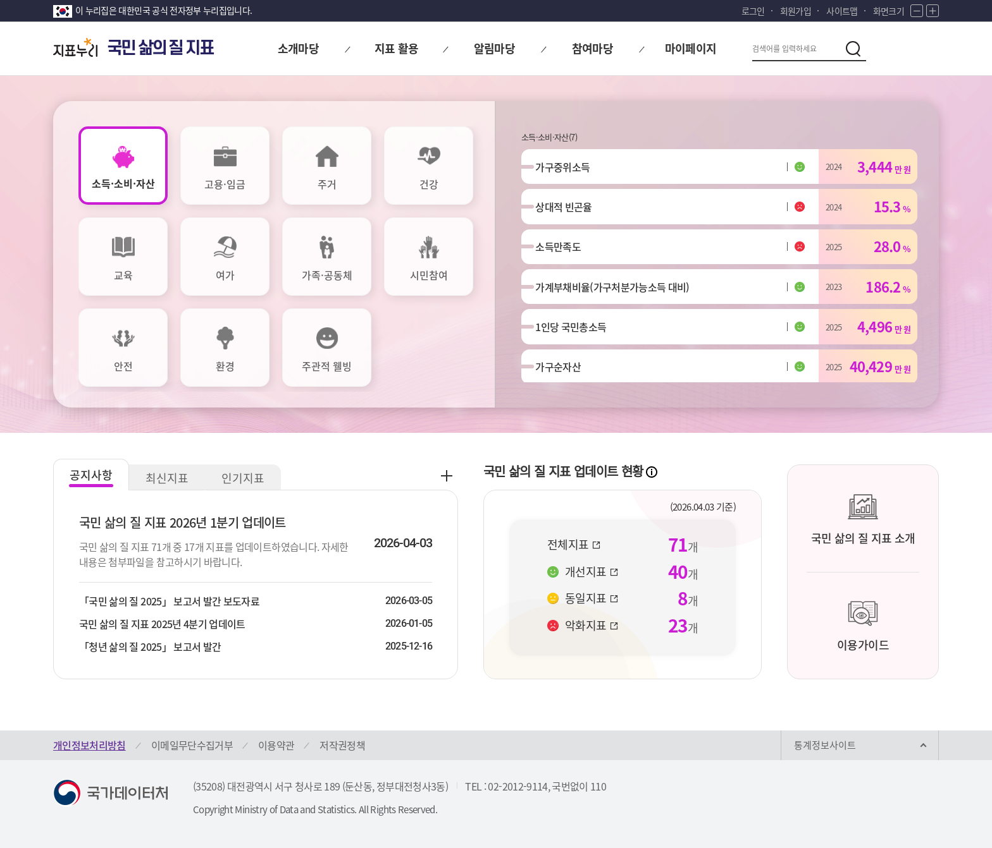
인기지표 (242, 478)
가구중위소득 (567, 168)
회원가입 (795, 10)
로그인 (753, 10)
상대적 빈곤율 (568, 211)
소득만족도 (563, 254)
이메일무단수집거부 (192, 745)
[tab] (123, 165)
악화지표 (591, 625)
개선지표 (591, 572)
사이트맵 (841, 10)
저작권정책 (342, 745)
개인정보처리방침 (89, 745)
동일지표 (591, 598)
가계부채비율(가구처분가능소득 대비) (617, 297)
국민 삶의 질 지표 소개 (863, 519)
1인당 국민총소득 (575, 340)
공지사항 (91, 474)
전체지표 (573, 544)
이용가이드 (863, 625)
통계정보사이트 (825, 745)
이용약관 (276, 745)
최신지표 (167, 478)
